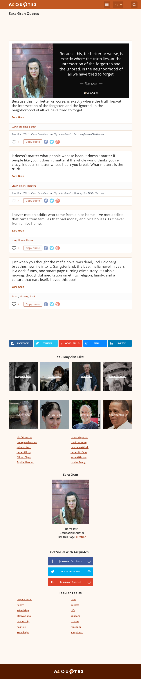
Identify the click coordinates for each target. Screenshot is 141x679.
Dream (75, 621)
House (29, 240)
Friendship (23, 610)
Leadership (23, 621)
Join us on (70, 561)
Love (73, 599)
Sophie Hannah (25, 462)
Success (75, 605)
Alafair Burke (24, 437)
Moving (24, 296)
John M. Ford (24, 447)
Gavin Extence (78, 442)
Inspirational (24, 599)
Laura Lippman (79, 437)
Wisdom (75, 616)
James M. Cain (79, 452)
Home (21, 240)
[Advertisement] (70, 29)
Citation (81, 537)
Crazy (15, 185)
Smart (15, 296)
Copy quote (33, 141)
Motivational (24, 616)
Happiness (77, 632)
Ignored (23, 126)
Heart (22, 185)
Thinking (31, 185)
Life (73, 610)
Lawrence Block (79, 447)
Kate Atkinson (78, 457)
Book (32, 296)
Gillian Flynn (24, 457)
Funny (20, 605)
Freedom (76, 627)
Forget (32, 126)
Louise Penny (78, 462)
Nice (14, 240)
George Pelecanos (27, 442)
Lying (15, 126)
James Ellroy (24, 452)
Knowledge (23, 632)
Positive (21, 627)
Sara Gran (18, 117)
